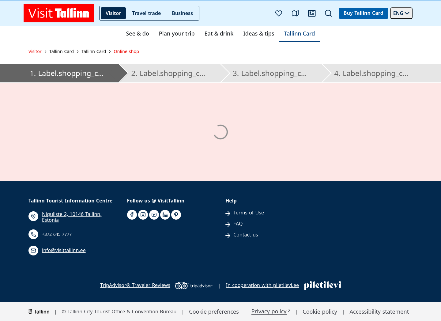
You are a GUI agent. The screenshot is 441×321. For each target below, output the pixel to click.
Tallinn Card (299, 33)
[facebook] (132, 215)
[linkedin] (165, 215)
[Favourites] (278, 13)
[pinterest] (176, 215)
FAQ (238, 224)
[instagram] (143, 215)
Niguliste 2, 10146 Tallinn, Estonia (71, 217)
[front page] (59, 13)
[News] (311, 13)
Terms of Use (248, 213)
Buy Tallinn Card (363, 12)
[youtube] (154, 215)
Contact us (245, 235)
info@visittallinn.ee (64, 250)
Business (182, 13)
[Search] (328, 13)
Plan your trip (177, 33)
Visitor (113, 13)
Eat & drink (219, 33)
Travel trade (146, 13)
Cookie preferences (214, 311)
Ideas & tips (258, 33)
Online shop (126, 51)
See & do (137, 33)
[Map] (295, 13)
